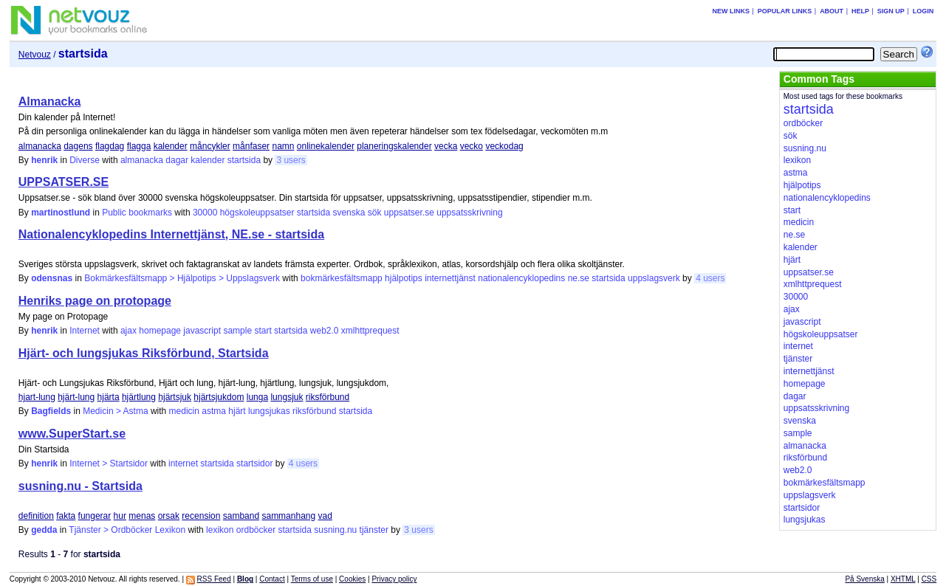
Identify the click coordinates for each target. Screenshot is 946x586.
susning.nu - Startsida (80, 486)
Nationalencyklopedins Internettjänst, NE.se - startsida (171, 234)
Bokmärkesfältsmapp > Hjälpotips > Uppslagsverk (182, 278)
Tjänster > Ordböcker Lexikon (127, 530)
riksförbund (327, 397)
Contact (271, 579)
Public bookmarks (137, 212)
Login (923, 11)
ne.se (578, 278)
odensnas (51, 278)
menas (141, 516)
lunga (257, 397)
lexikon (219, 530)
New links (731, 11)
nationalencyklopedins (521, 278)
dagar (176, 160)
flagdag (109, 146)
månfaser (251, 146)
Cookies (352, 579)
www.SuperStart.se (72, 433)
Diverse (84, 160)
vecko (471, 146)
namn (283, 146)
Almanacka (49, 101)
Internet (84, 330)
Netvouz (34, 54)
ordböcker (255, 530)
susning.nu (335, 530)
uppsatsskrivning (469, 212)
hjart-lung (36, 397)
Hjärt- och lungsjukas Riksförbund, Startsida (143, 353)
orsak (168, 516)
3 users (290, 160)
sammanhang (288, 516)
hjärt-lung (76, 397)
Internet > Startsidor (108, 463)
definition (36, 516)
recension (201, 516)
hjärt (236, 411)
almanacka (39, 146)
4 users (710, 278)
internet (183, 463)
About (831, 11)
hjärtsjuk (174, 397)
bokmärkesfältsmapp (342, 278)
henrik (44, 160)
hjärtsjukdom (218, 397)
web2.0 (324, 330)
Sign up (891, 11)
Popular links (785, 11)
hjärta (108, 397)
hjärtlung (139, 397)
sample (237, 330)
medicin (184, 411)
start (262, 330)
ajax (128, 330)
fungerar (95, 516)
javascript (202, 330)
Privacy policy (394, 579)
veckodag (504, 146)
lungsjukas (269, 411)
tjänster (374, 530)
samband (241, 516)
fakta (65, 516)
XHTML (903, 579)
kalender (171, 146)
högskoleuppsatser (257, 212)
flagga (139, 146)
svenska (348, 212)
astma (214, 411)
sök (375, 212)
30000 (205, 212)
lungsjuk (286, 397)
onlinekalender (325, 146)
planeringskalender (394, 146)
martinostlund (60, 212)
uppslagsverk (654, 278)
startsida (244, 160)
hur (120, 516)
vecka (445, 146)
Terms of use (312, 579)
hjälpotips (403, 278)
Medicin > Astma (115, 411)
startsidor (254, 463)
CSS (929, 579)
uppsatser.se (409, 212)
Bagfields (51, 411)
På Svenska (864, 579)
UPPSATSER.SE (63, 182)
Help (860, 11)
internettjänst (450, 278)
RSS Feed (214, 579)
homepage (160, 330)
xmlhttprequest (370, 330)
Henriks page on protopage (94, 300)
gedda (44, 530)
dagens (78, 146)
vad (325, 516)
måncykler (210, 146)
